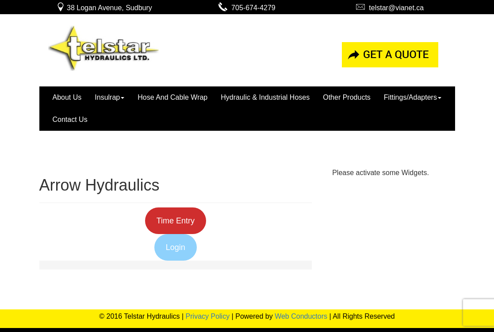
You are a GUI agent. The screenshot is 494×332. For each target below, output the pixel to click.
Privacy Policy (208, 316)
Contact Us (70, 119)
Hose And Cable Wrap (172, 97)
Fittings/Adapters (412, 97)
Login (175, 247)
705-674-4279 (247, 8)
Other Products (347, 97)
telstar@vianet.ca (390, 8)
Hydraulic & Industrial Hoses (265, 97)
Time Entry (176, 220)
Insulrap (109, 97)
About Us (67, 97)
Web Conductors (301, 316)
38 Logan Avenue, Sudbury (104, 8)
